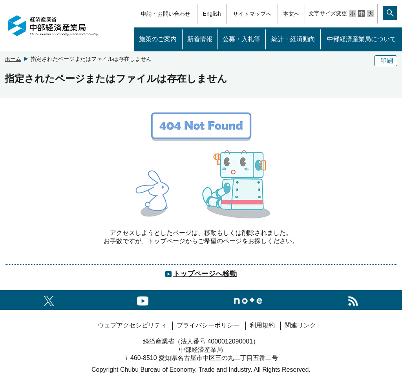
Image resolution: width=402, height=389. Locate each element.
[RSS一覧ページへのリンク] (353, 299)
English (212, 14)
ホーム (13, 59)
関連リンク (300, 325)
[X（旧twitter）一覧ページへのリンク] (48, 299)
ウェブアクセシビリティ (132, 325)
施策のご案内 (158, 39)
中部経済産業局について (361, 39)
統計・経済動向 (293, 39)
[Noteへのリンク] (248, 299)
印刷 (386, 60)
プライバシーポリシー (208, 325)
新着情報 (199, 39)
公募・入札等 (241, 39)
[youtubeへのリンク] (142, 299)
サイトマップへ (252, 14)
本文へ (291, 14)
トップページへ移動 (205, 274)
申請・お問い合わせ (165, 14)
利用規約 (262, 325)
